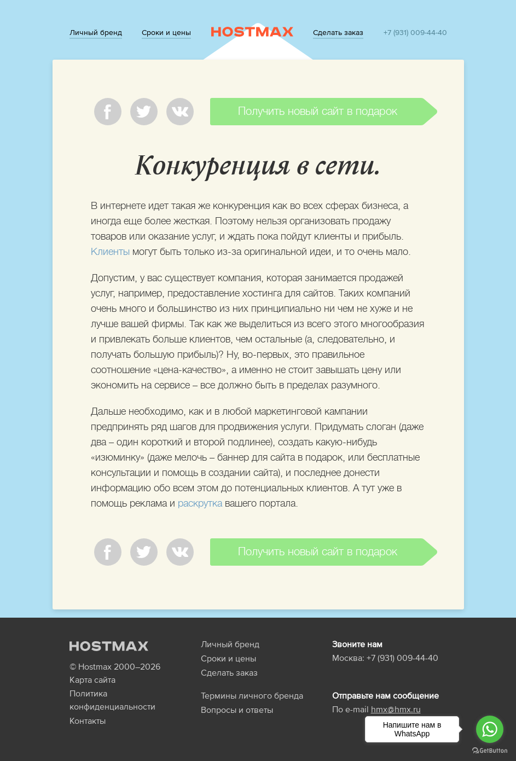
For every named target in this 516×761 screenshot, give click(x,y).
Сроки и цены (166, 32)
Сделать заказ (338, 32)
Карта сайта (92, 679)
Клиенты (110, 251)
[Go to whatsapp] (489, 729)
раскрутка (200, 503)
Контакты (87, 720)
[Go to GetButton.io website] (489, 750)
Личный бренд (95, 32)
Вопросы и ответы (237, 709)
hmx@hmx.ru (396, 709)
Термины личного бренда (252, 695)
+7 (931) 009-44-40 (415, 32)
